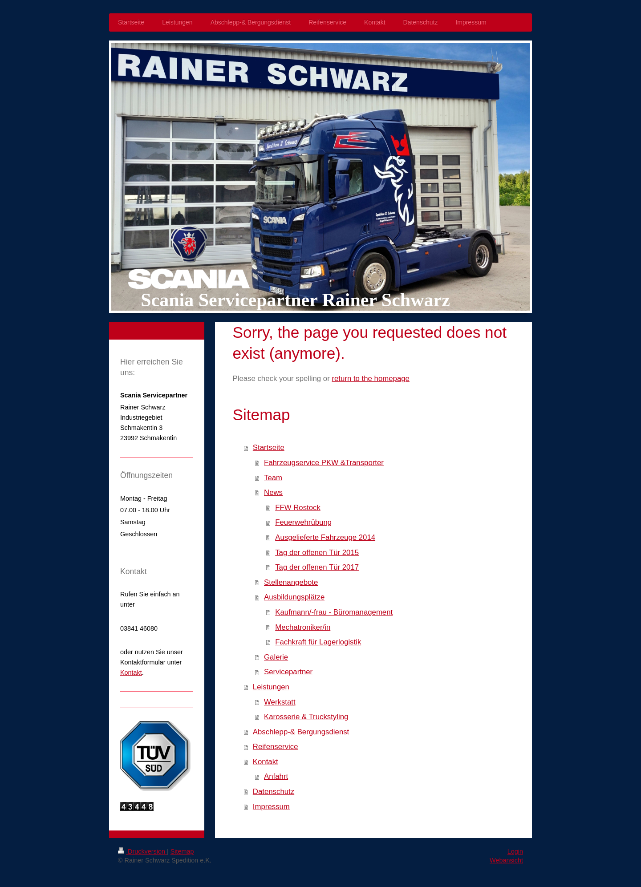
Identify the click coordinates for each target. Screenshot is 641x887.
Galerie (276, 657)
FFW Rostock (297, 507)
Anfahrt (276, 776)
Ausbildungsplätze (294, 597)
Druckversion (142, 851)
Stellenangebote (291, 582)
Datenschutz (273, 791)
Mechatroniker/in (302, 627)
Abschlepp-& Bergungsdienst (301, 732)
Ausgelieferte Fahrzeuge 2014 (325, 537)
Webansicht (506, 860)
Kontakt (265, 761)
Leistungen (271, 687)
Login (515, 851)
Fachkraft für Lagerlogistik (318, 642)
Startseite (268, 447)
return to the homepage (370, 378)
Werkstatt (280, 702)
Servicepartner (288, 672)
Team (273, 478)
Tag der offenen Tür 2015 (317, 552)
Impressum (271, 806)
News (273, 492)
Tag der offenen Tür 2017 (317, 567)
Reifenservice (275, 746)
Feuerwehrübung (303, 522)
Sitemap (182, 851)
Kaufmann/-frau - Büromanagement (334, 612)
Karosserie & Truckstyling (306, 717)
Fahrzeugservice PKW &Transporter (324, 462)
